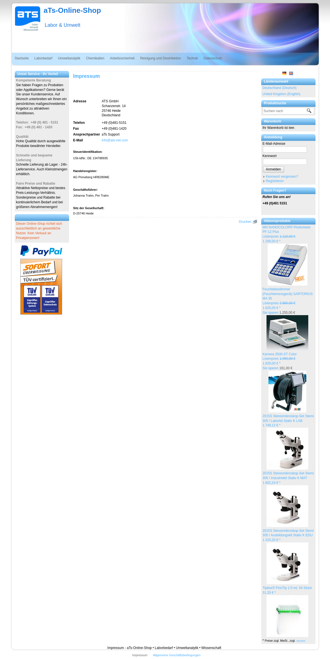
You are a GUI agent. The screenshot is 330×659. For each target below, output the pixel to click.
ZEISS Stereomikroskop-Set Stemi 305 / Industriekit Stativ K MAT (288, 478)
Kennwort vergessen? (282, 176)
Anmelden (273, 169)
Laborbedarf (43, 58)
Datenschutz (213, 58)
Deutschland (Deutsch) (280, 88)
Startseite (22, 58)
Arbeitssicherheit (122, 58)
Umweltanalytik (69, 58)
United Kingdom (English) (281, 94)
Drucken (245, 222)
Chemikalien (95, 58)
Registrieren (275, 181)
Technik (192, 58)
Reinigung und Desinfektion (160, 58)
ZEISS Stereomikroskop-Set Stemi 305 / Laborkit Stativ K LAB (288, 421)
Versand (300, 640)
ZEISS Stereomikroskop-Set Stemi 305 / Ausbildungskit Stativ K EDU (288, 535)
